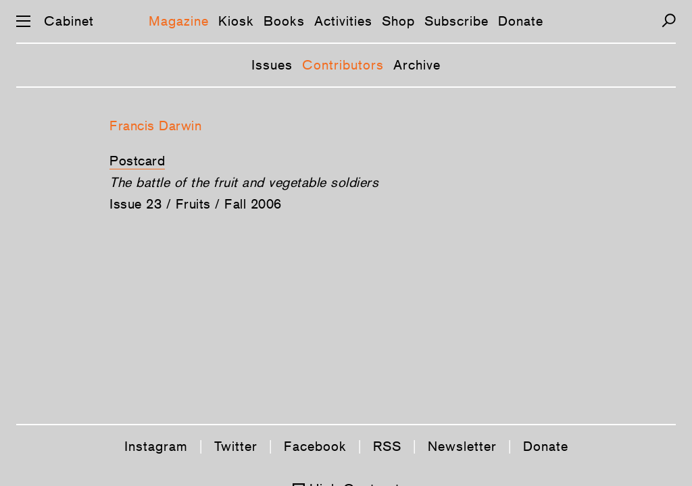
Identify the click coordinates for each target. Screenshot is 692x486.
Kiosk (236, 21)
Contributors (343, 65)
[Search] (669, 21)
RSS (387, 446)
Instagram (156, 446)
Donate (520, 21)
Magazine (179, 21)
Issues (272, 65)
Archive (417, 65)
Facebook (315, 446)
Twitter (235, 446)
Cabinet (69, 21)
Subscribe (456, 21)
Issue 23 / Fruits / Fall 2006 (195, 204)
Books (284, 21)
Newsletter (462, 446)
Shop (398, 21)
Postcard (137, 161)
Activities (343, 21)
